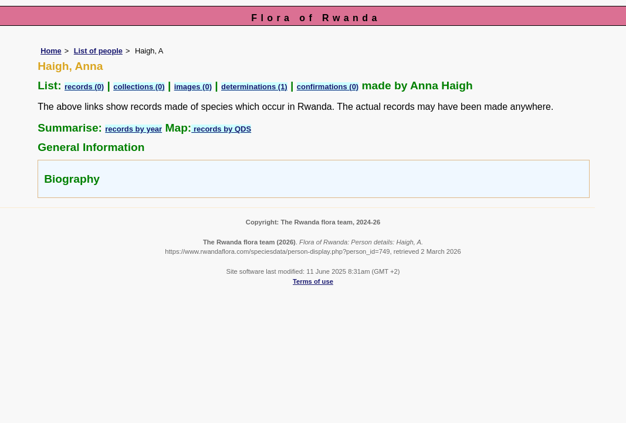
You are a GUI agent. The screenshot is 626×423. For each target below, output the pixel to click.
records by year (133, 129)
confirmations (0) (327, 86)
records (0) (84, 86)
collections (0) (138, 86)
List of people (98, 50)
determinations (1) (254, 86)
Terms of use (313, 281)
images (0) (193, 86)
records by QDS (221, 129)
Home (51, 50)
